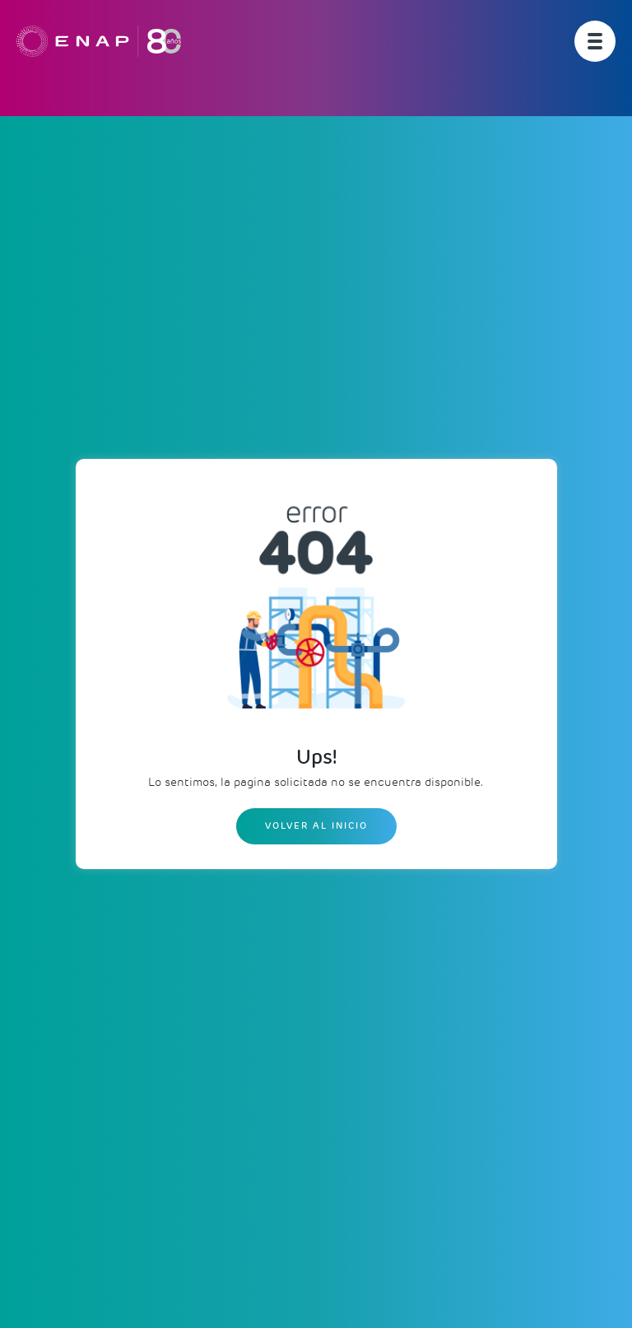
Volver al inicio (316, 825)
